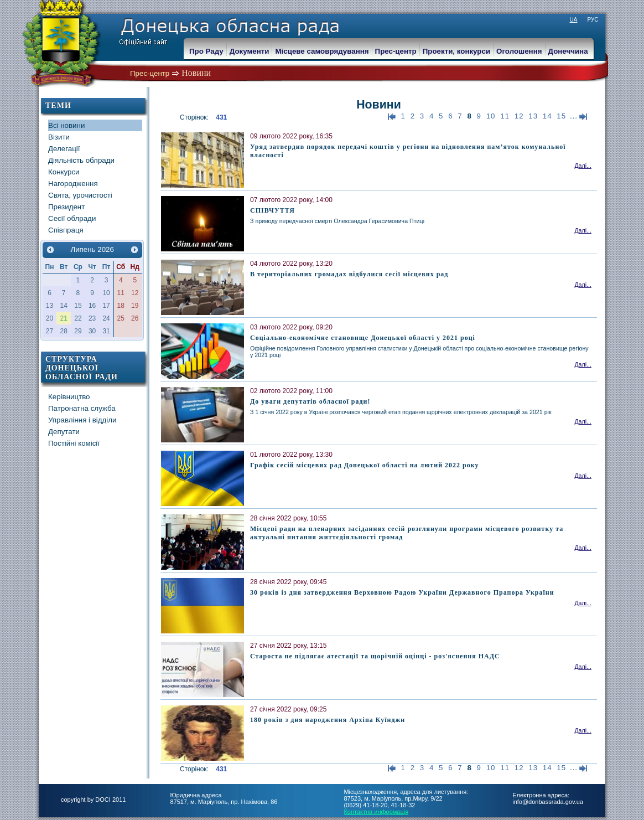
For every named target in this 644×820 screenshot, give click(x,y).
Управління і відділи (82, 420)
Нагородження (73, 183)
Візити (59, 137)
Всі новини (66, 125)
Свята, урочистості (80, 195)
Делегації (64, 149)
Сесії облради (72, 218)
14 (547, 116)
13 (533, 116)
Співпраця (66, 230)
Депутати (64, 431)
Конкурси (64, 172)
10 (491, 116)
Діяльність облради (81, 160)
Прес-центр (149, 73)
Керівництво (69, 397)
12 (519, 116)
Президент (66, 207)
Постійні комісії (74, 443)
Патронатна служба (82, 408)
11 (505, 116)
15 (561, 116)
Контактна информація (376, 811)
